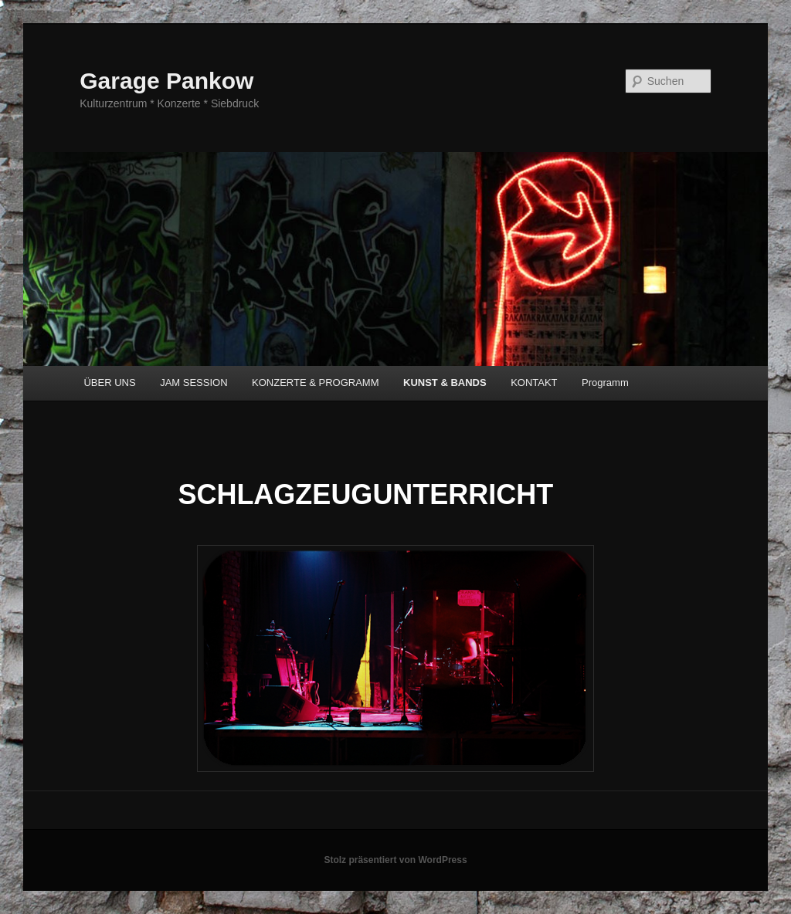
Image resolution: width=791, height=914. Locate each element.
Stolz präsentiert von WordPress (395, 860)
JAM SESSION (193, 382)
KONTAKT (534, 382)
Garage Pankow (166, 80)
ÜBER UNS (109, 382)
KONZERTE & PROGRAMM (315, 382)
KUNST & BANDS (445, 382)
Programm (605, 382)
